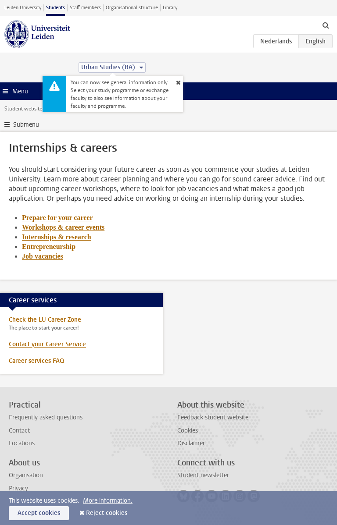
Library (170, 7)
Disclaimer (191, 443)
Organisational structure (132, 7)
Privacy (18, 488)
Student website (23, 108)
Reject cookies (106, 513)
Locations (22, 443)
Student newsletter (203, 475)
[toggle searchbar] (326, 25)
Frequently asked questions (45, 417)
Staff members (85, 7)
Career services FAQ (36, 361)
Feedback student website (212, 417)
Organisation (26, 475)
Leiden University (22, 7)
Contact (19, 430)
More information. (108, 501)
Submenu (26, 125)
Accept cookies (39, 513)
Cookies (187, 430)
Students (55, 7)
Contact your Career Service (47, 344)
